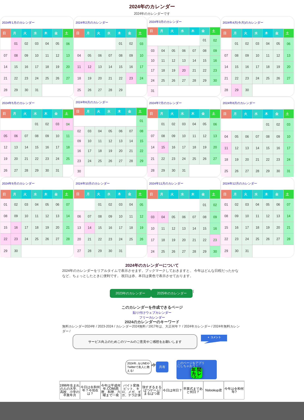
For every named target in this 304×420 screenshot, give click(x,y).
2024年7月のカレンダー (165, 103)
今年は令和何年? (234, 390)
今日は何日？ (172, 390)
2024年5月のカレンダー (18, 103)
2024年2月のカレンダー (92, 22)
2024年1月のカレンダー (18, 22)
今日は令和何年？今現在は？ (90, 390)
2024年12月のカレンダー (240, 183)
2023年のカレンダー (130, 293)
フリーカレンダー (152, 317)
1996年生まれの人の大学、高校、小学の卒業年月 (70, 390)
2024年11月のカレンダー (166, 183)
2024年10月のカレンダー (93, 183)
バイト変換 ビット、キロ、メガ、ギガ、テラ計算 (132, 390)
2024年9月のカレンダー (18, 183)
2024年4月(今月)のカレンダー (243, 22)
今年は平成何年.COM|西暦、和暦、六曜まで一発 (110, 390)
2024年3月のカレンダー (165, 21)
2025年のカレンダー (172, 293)
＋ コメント (214, 337)
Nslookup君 (213, 390)
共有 (162, 367)
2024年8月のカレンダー (239, 103)
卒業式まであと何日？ (193, 390)
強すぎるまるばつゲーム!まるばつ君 (152, 390)
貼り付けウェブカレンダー (152, 312)
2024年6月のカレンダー (92, 102)
